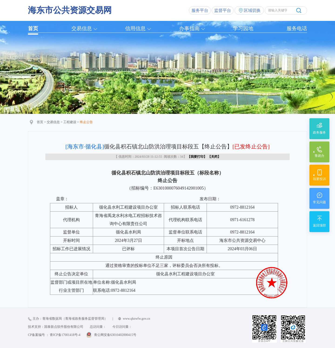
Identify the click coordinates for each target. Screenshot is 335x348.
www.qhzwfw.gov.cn (136, 318)
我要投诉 (319, 179)
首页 (33, 28)
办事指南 (189, 28)
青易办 (319, 156)
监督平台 (222, 10)
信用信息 (135, 28)
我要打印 (197, 156)
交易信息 (81, 28)
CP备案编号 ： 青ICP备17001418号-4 (54, 335)
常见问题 (319, 202)
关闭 (214, 156)
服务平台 (199, 10)
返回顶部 (319, 225)
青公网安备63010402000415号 (115, 335)
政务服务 (319, 132)
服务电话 (297, 28)
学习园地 (243, 28)
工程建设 (69, 122)
